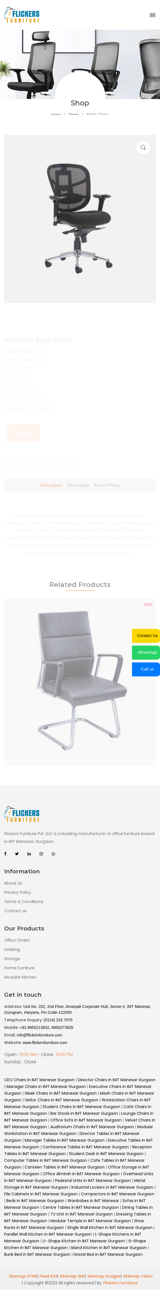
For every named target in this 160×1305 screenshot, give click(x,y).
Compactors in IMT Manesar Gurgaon (117, 1194)
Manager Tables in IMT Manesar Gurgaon (65, 1140)
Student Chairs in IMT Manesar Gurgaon (81, 1106)
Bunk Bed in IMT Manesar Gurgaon (37, 1254)
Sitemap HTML (23, 1276)
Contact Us (147, 635)
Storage (12, 958)
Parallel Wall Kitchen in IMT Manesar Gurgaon (48, 1234)
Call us (147, 669)
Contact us (15, 911)
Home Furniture (19, 968)
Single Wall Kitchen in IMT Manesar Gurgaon (109, 1227)
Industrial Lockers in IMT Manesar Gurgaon (112, 1187)
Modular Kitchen (20, 977)
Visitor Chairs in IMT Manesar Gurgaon (61, 1100)
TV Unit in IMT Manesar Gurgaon (82, 1214)
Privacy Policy (17, 892)
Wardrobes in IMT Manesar (93, 1200)
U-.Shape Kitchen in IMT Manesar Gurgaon (84, 1241)
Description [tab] (51, 497)
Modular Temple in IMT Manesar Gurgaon (90, 1221)
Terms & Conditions (23, 901)
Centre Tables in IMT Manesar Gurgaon (81, 1207)
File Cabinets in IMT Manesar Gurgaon (41, 1194)
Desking (12, 949)
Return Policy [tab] (107, 497)
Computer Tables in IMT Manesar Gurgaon (45, 1160)
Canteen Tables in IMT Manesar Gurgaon (65, 1167)
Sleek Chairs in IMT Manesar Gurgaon (61, 1093)
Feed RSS (48, 1276)
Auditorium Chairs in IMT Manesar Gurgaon (92, 1127)
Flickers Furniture (120, 1283)
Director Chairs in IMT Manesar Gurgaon (117, 1080)
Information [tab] (78, 497)
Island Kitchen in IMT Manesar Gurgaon (109, 1247)
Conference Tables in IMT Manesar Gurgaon (86, 1147)
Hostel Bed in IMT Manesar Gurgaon (108, 1254)
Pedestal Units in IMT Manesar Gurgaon (93, 1180)
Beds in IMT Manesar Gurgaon (35, 1200)
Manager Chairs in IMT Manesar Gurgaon (46, 1086)
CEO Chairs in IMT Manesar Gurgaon (39, 1080)
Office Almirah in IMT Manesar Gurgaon (81, 1174)
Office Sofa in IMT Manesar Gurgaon (86, 1120)
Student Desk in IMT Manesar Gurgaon (106, 1153)
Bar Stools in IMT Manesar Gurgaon (84, 1113)
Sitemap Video (138, 1276)
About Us (13, 883)
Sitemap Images (104, 1276)
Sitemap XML (72, 1276)
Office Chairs (17, 940)
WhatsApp (147, 652)
